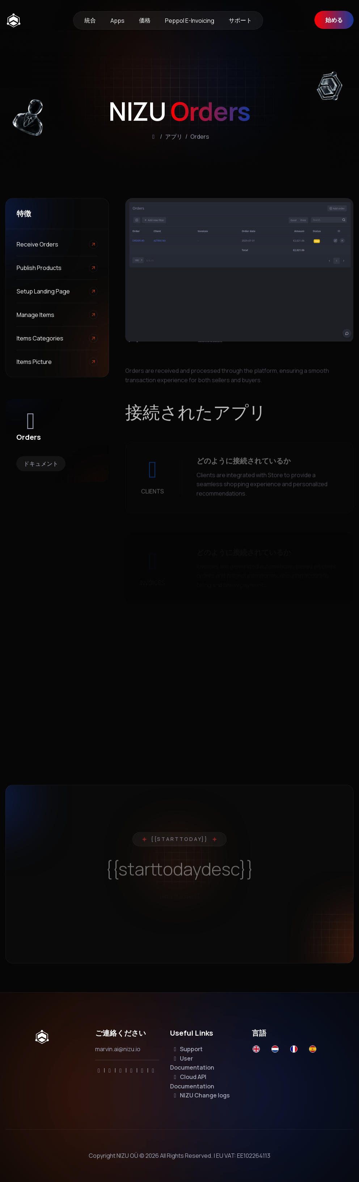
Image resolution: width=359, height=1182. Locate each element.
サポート (240, 20)
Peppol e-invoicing (189, 21)
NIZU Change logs (201, 1095)
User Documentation (192, 1063)
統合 (90, 20)
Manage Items (35, 315)
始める (334, 20)
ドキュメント (41, 464)
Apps (117, 21)
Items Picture (34, 362)
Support (187, 1049)
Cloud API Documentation (192, 1081)
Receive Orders (37, 245)
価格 (145, 20)
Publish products (39, 268)
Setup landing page (43, 292)
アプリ (173, 138)
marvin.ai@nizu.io (117, 1049)
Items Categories (40, 339)
